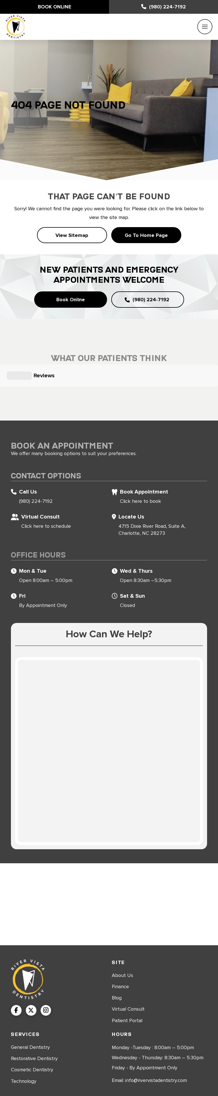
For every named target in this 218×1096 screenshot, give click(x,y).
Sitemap (147, 1081)
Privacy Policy (175, 1081)
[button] (204, 26)
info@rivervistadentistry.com (156, 1053)
